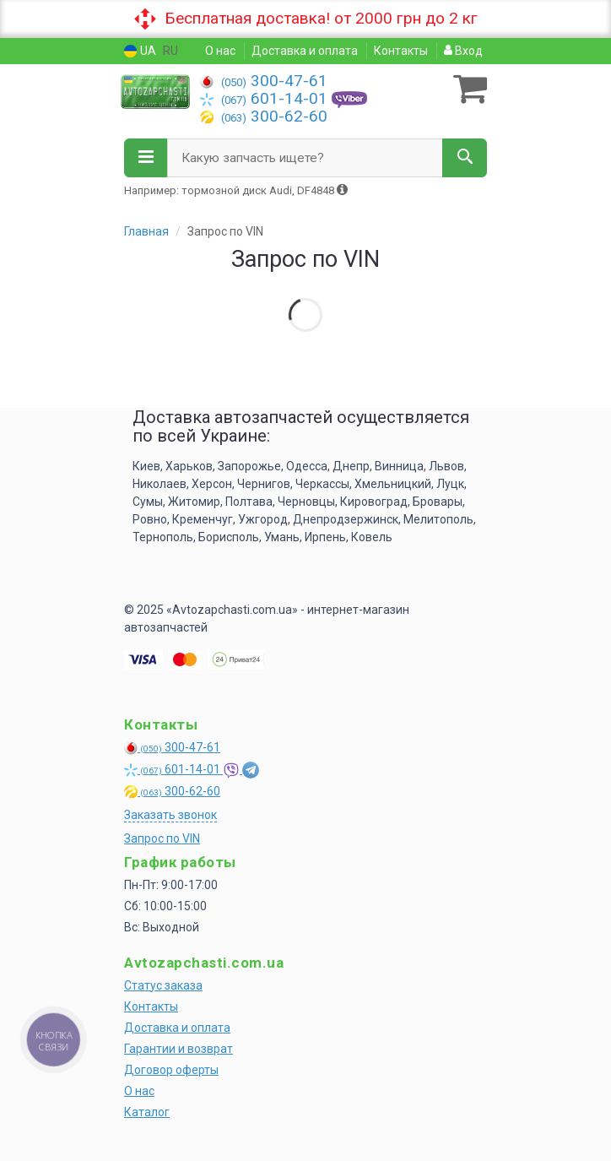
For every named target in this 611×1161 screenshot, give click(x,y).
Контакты (401, 50)
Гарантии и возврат (178, 1048)
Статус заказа (163, 985)
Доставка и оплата (304, 50)
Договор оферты (171, 1070)
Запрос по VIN (162, 838)
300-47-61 (263, 80)
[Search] (464, 157)
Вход (463, 50)
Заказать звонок (170, 815)
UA (140, 51)
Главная (146, 231)
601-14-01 (266, 98)
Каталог (147, 1112)
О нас (220, 50)
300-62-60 (263, 116)
